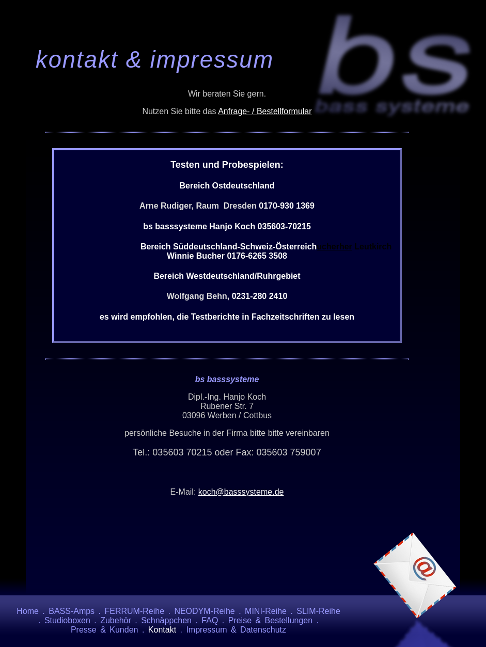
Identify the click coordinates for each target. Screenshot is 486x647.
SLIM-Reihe (318, 611)
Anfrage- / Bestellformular (264, 111)
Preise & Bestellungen (270, 620)
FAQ (209, 620)
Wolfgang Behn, (199, 296)
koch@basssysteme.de (241, 491)
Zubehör (115, 620)
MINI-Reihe (266, 611)
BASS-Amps (72, 611)
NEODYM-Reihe (204, 611)
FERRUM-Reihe (134, 611)
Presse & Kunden (104, 629)
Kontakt (162, 629)
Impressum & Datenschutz (236, 629)
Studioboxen (67, 620)
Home (28, 611)
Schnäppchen (166, 620)
